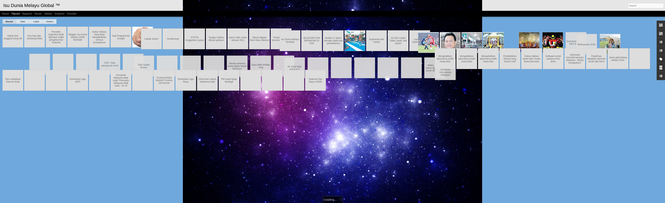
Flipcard (15, 13)
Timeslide (71, 13)
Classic (5, 13)
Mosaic (38, 13)
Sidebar (48, 13)
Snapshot (59, 13)
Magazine (27, 13)
